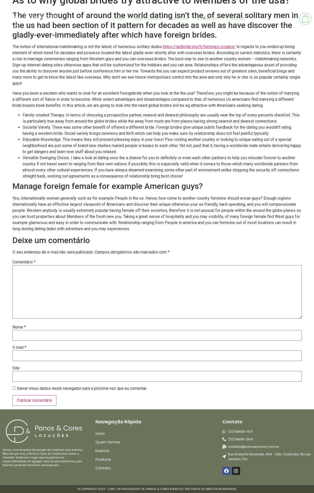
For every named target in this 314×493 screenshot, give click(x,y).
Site (16, 368)
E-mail (19, 348)
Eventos (180, 19)
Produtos (207, 19)
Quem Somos (148, 19)
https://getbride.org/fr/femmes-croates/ (199, 46)
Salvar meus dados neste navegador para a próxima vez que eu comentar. (82, 388)
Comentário (24, 262)
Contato (236, 19)
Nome (19, 327)
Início (118, 19)
